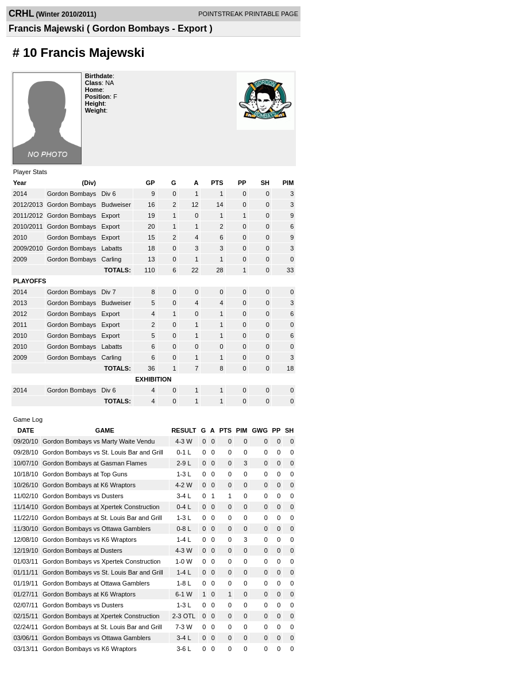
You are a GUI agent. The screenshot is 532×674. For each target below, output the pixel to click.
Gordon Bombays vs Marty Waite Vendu (99, 441)
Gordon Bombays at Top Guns (85, 474)
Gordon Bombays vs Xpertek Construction (101, 561)
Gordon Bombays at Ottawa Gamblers (96, 583)
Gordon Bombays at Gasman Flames (95, 463)
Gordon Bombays (72, 193)
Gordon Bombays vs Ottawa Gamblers (97, 528)
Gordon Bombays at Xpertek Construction (101, 506)
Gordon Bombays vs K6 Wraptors (90, 539)
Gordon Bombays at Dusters (82, 550)
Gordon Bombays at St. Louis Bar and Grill (102, 517)
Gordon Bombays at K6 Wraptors (89, 485)
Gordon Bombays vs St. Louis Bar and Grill (103, 452)
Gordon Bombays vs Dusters (83, 495)
